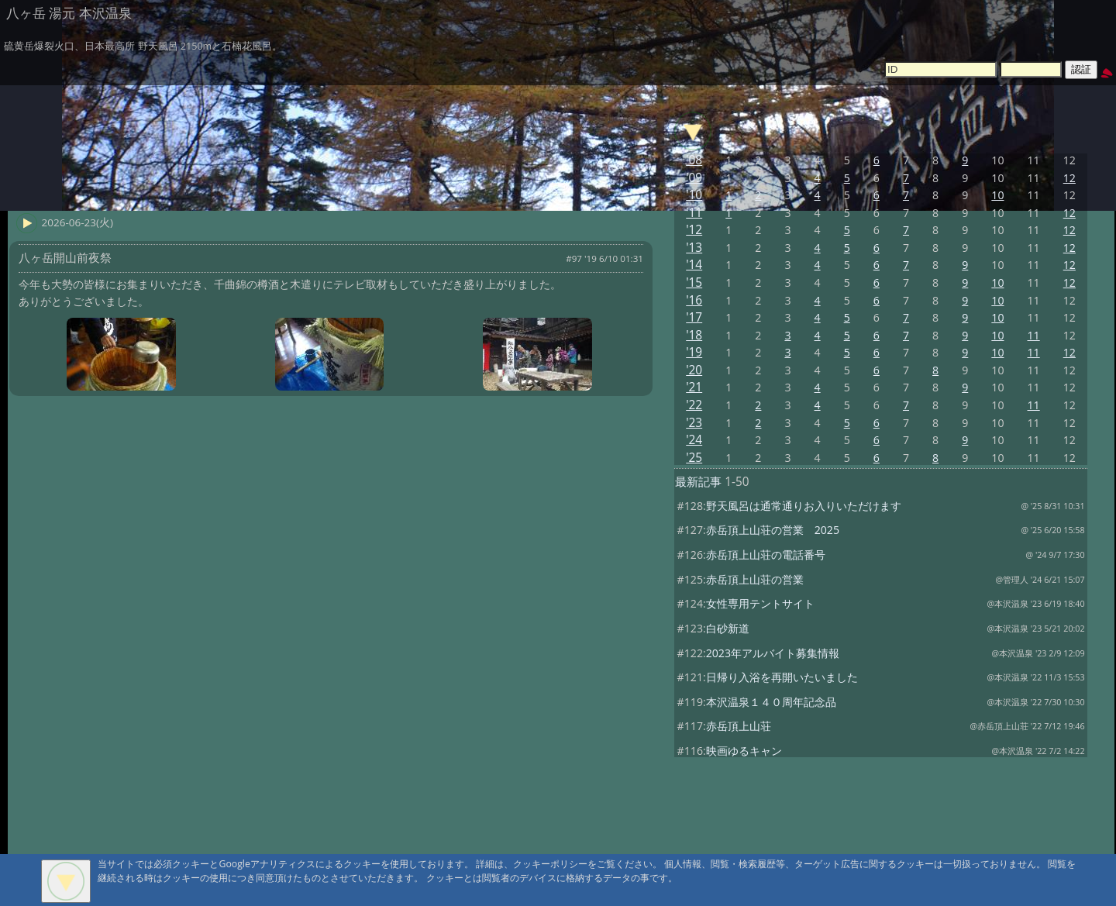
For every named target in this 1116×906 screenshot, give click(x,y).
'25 (694, 458)
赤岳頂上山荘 (738, 725)
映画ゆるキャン (744, 750)
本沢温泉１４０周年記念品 (771, 701)
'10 (694, 195)
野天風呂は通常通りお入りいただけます (803, 505)
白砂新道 (727, 628)
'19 (694, 352)
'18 (694, 335)
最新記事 (698, 482)
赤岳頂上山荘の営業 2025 (772, 529)
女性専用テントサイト (760, 603)
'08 (694, 160)
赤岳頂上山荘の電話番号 (765, 554)
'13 (694, 247)
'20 (694, 370)
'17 (694, 317)
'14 (694, 265)
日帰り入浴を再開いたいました (782, 677)
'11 (694, 213)
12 (1069, 178)
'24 (694, 440)
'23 (694, 423)
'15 (694, 282)
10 (997, 195)
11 (1034, 335)
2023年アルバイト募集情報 (772, 653)
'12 (694, 230)
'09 (694, 178)
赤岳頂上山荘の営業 (755, 579)
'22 (694, 405)
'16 (694, 300)
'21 (694, 387)
